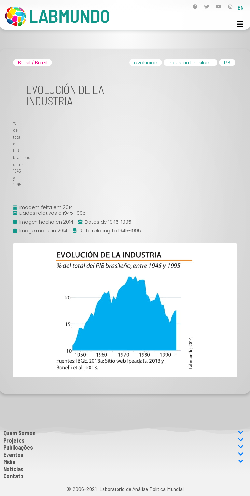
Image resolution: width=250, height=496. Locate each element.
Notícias (13, 469)
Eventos (123, 454)
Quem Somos (123, 433)
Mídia (123, 461)
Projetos (123, 440)
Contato (13, 476)
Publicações (123, 447)
